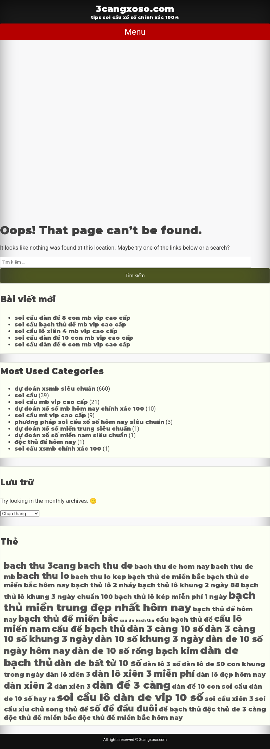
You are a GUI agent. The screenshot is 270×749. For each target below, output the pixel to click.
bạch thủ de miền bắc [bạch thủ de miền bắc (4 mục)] (166, 577)
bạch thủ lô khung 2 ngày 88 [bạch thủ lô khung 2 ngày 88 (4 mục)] (188, 585)
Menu (135, 32)
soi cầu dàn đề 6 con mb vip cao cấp (72, 344)
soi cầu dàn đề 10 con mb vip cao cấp (73, 338)
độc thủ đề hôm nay (45, 442)
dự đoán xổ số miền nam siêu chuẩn (70, 435)
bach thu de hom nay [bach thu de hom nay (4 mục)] (172, 566)
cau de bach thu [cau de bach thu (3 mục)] (137, 620)
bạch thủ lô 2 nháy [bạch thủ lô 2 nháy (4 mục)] (103, 585)
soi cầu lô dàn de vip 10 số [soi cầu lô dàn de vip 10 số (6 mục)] (130, 697)
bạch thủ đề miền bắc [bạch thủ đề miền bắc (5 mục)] (68, 619)
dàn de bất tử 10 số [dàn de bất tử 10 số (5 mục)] (97, 663)
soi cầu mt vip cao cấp (50, 415)
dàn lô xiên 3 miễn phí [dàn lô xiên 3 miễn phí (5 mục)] (143, 674)
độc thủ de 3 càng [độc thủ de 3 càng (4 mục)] (234, 709)
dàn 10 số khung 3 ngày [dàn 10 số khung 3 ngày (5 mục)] (149, 639)
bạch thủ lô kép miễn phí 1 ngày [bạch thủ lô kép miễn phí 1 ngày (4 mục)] (170, 597)
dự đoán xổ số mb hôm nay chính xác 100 (79, 408)
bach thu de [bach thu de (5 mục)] (105, 566)
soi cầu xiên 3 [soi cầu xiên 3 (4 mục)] (229, 699)
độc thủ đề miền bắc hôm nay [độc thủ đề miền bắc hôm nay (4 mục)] (130, 718)
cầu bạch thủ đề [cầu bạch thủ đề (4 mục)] (184, 619)
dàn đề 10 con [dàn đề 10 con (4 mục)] (196, 686)
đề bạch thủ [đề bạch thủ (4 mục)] (180, 709)
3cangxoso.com (135, 8)
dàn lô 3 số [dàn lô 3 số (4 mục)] (161, 664)
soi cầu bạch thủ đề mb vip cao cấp (70, 324)
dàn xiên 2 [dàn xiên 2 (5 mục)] (28, 686)
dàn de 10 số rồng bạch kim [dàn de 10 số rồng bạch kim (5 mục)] (135, 651)
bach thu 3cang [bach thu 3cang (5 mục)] (40, 566)
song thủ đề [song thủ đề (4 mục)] (67, 709)
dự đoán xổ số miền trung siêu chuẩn (72, 428)
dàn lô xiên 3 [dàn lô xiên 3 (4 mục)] (67, 674)
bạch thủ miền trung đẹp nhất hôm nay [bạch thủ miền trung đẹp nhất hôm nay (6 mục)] (130, 601)
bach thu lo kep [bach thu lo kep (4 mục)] (98, 577)
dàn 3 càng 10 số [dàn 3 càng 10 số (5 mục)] (165, 629)
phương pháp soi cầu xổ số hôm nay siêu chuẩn (89, 422)
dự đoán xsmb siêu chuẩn (54, 388)
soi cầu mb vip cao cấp (51, 402)
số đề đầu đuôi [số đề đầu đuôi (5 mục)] (124, 708)
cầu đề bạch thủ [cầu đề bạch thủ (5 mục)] (89, 629)
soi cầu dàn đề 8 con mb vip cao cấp (72, 318)
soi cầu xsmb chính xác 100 (57, 448)
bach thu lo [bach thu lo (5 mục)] (43, 576)
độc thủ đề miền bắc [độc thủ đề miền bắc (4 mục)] (40, 718)
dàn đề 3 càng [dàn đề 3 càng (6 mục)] (131, 685)
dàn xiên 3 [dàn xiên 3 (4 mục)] (72, 686)
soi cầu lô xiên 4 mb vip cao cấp (65, 331)
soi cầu (25, 395)
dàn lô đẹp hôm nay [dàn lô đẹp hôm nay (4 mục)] (231, 674)
